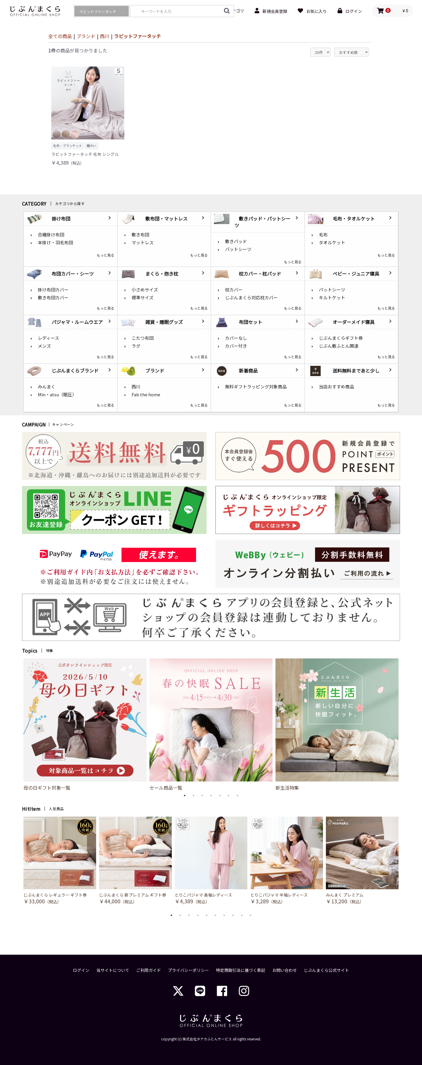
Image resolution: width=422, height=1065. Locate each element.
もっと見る (105, 254)
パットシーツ (238, 249)
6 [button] (229, 795)
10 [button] (250, 915)
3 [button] (202, 795)
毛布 (323, 234)
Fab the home (146, 394)
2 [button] (193, 795)
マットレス (143, 242)
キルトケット (332, 297)
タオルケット (332, 242)
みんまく (46, 386)
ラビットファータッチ (137, 36)
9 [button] (242, 915)
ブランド (85, 36)
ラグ (136, 346)
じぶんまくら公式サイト (326, 970)
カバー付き (236, 346)
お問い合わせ (284, 970)
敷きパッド (236, 241)
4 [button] (211, 795)
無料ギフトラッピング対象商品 (256, 386)
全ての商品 (60, 36)
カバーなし (236, 338)
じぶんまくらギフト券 (341, 338)
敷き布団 (140, 234)
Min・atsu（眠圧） (57, 394)
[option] (85, 724)
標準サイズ (143, 297)
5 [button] (220, 795)
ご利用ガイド (148, 970)
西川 (104, 36)
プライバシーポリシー (188, 970)
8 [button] (233, 915)
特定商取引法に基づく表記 (240, 970)
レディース (48, 338)
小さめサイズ (145, 289)
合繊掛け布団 (51, 234)
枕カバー (234, 289)
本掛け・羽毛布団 (55, 242)
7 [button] (237, 795)
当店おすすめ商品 (336, 386)
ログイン (81, 970)
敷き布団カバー (53, 297)
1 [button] (185, 795)
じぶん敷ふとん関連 (338, 346)
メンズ (44, 346)
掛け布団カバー (53, 289)
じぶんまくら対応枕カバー (251, 297)
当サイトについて (112, 970)
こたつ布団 (143, 338)
